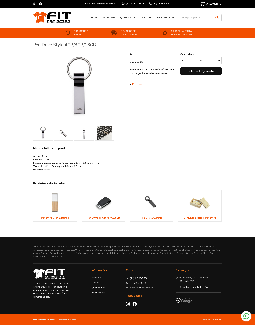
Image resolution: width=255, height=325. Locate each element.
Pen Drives (138, 84)
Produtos (109, 17)
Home (94, 17)
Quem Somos (128, 17)
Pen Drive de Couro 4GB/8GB (103, 217)
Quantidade (187, 54)
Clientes (146, 17)
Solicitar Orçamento (201, 71)
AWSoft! (218, 320)
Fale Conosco (165, 17)
